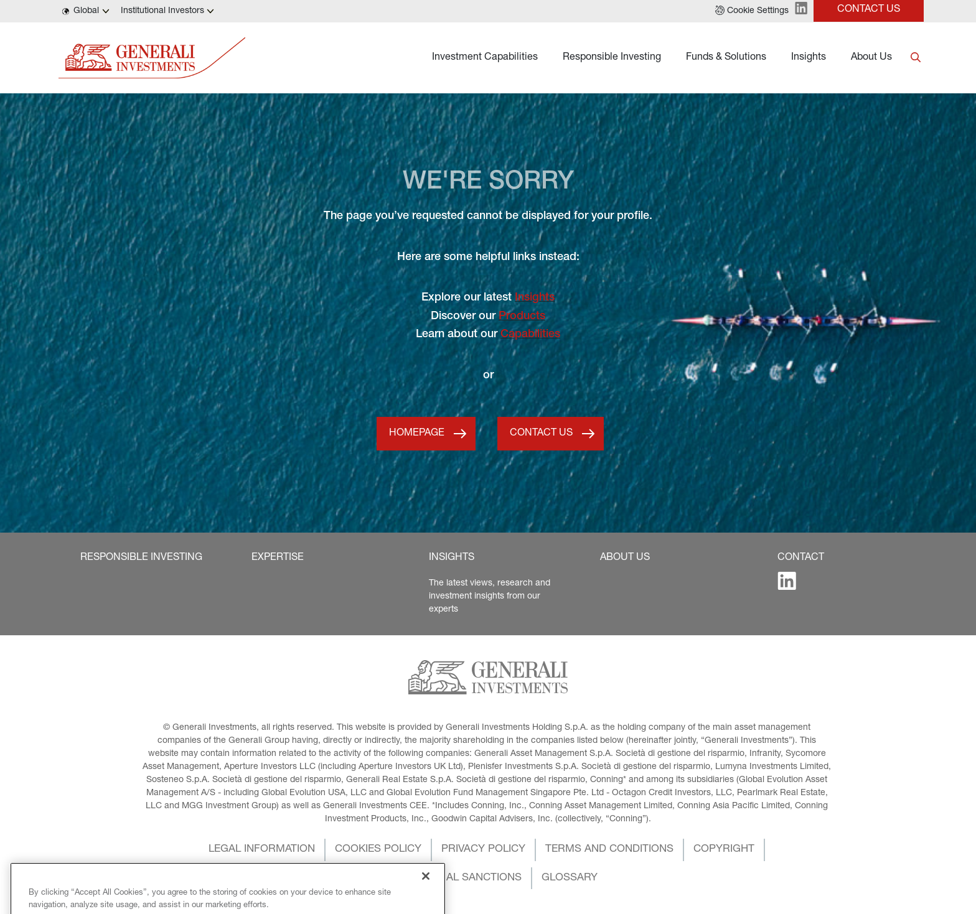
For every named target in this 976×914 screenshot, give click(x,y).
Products (522, 316)
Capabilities (530, 334)
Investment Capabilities (485, 58)
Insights (808, 58)
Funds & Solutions (726, 58)
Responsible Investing (612, 58)
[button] (752, 11)
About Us (871, 58)
